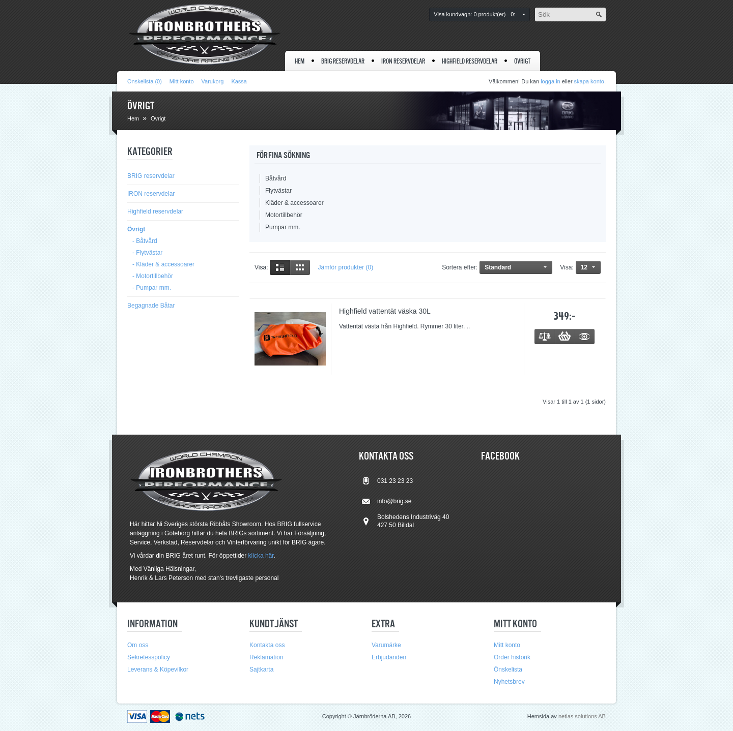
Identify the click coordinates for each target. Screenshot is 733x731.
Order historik (512, 657)
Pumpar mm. (282, 227)
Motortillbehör (283, 215)
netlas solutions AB (582, 716)
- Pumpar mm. (151, 287)
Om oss (137, 645)
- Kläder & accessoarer (163, 264)
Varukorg (213, 81)
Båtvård (275, 178)
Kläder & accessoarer (294, 202)
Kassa (239, 81)
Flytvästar (278, 190)
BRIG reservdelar (342, 61)
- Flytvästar (147, 252)
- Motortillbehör (152, 276)
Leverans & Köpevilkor (157, 669)
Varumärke (386, 645)
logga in (550, 81)
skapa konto (589, 81)
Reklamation (266, 657)
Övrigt (522, 61)
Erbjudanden (389, 657)
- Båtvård (144, 241)
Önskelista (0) (144, 81)
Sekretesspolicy (148, 657)
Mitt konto (182, 81)
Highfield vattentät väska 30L (385, 311)
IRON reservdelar (403, 61)
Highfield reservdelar (469, 61)
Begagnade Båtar (151, 305)
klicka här (261, 555)
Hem (299, 61)
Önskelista (508, 669)
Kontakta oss (267, 645)
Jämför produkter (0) (345, 267)
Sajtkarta (261, 669)
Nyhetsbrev (509, 681)
